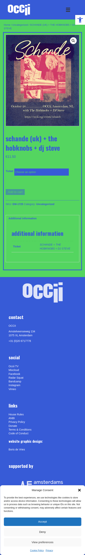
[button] (79, 490)
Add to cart (15, 192)
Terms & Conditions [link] (20, 429)
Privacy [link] (49, 550)
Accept (42, 521)
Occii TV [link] (14, 366)
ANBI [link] (12, 418)
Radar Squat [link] (16, 377)
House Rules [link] (16, 414)
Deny (42, 531)
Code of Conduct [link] (18, 433)
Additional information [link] (22, 218)
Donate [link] (13, 425)
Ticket (9, 171)
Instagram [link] (14, 385)
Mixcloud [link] (14, 370)
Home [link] (7, 24)
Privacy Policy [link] (17, 421)
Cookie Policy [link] (37, 550)
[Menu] (68, 9)
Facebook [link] (14, 373)
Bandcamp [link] (15, 381)
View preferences (43, 542)
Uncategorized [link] (20, 24)
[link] (80, 20)
